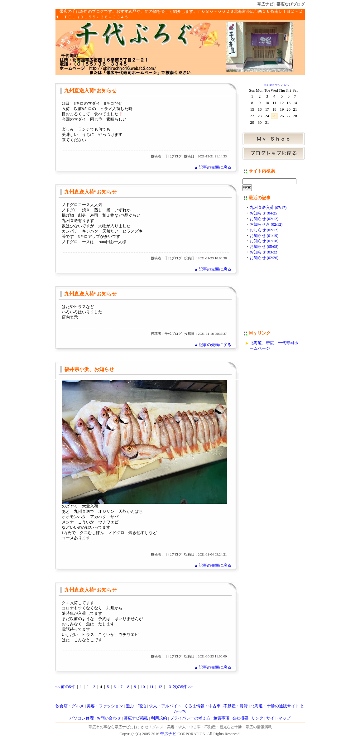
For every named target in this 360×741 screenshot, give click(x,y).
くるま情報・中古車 (202, 706)
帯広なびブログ (290, 4)
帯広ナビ (265, 4)
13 (169, 687)
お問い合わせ (109, 718)
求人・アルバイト (165, 706)
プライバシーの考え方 (190, 718)
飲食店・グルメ (69, 706)
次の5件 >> (183, 687)
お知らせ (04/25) (264, 213)
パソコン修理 (82, 718)
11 (151, 687)
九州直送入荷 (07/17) (268, 207)
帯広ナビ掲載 (136, 718)
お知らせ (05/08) (264, 246)
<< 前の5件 (65, 687)
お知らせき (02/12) (266, 224)
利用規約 (159, 718)
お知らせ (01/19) (264, 235)
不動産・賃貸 (235, 706)
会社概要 (240, 718)
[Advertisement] (273, 298)
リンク (257, 718)
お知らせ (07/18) (264, 241)
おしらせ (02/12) (264, 230)
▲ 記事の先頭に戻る (213, 167)
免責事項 (221, 718)
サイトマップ (278, 718)
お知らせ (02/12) (264, 219)
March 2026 (279, 85)
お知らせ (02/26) (264, 258)
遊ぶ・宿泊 (136, 706)
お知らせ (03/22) (264, 252)
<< (266, 85)
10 (143, 687)
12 (160, 687)
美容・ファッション (105, 706)
